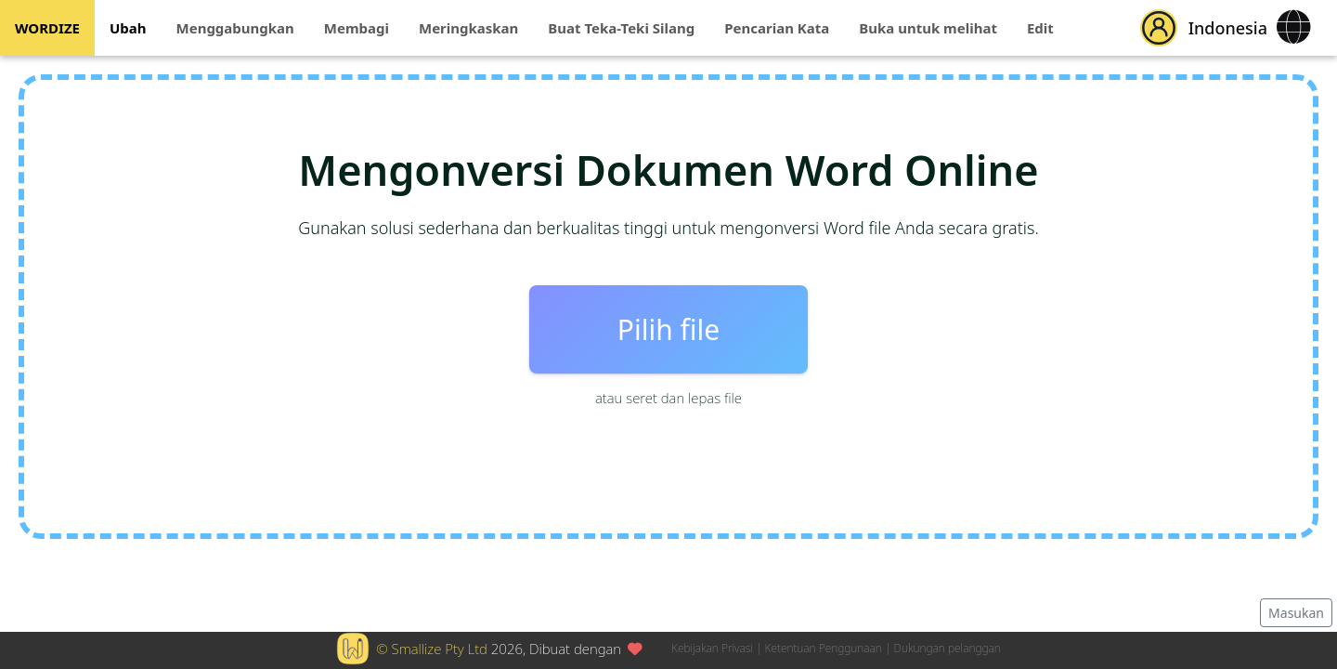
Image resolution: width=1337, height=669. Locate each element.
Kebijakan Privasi (712, 648)
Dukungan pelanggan (947, 648)
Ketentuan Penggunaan (823, 648)
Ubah (128, 28)
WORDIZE (47, 28)
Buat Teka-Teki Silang (621, 28)
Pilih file (668, 329)
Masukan (1296, 613)
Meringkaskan (468, 28)
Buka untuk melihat (928, 28)
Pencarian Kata (776, 28)
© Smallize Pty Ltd (431, 648)
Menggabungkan (235, 28)
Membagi (356, 28)
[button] (1158, 27)
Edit (1040, 28)
